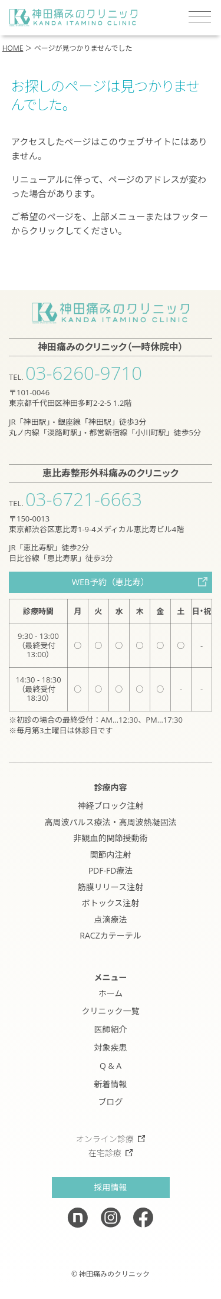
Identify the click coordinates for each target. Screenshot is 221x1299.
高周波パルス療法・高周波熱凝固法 (111, 822)
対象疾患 (110, 1047)
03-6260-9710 (83, 372)
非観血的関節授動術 (111, 838)
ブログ (110, 1101)
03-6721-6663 (83, 499)
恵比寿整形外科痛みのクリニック (110, 473)
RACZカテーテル (110, 935)
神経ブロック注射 (111, 805)
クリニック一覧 (111, 1010)
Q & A (110, 1065)
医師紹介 (110, 1029)
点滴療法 (110, 919)
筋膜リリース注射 (110, 887)
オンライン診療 (111, 1138)
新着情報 (110, 1084)
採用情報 (110, 1187)
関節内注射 (110, 854)
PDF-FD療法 (110, 870)
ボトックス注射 (111, 902)
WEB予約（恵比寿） (110, 582)
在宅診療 (110, 1153)
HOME (13, 48)
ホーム (110, 993)
